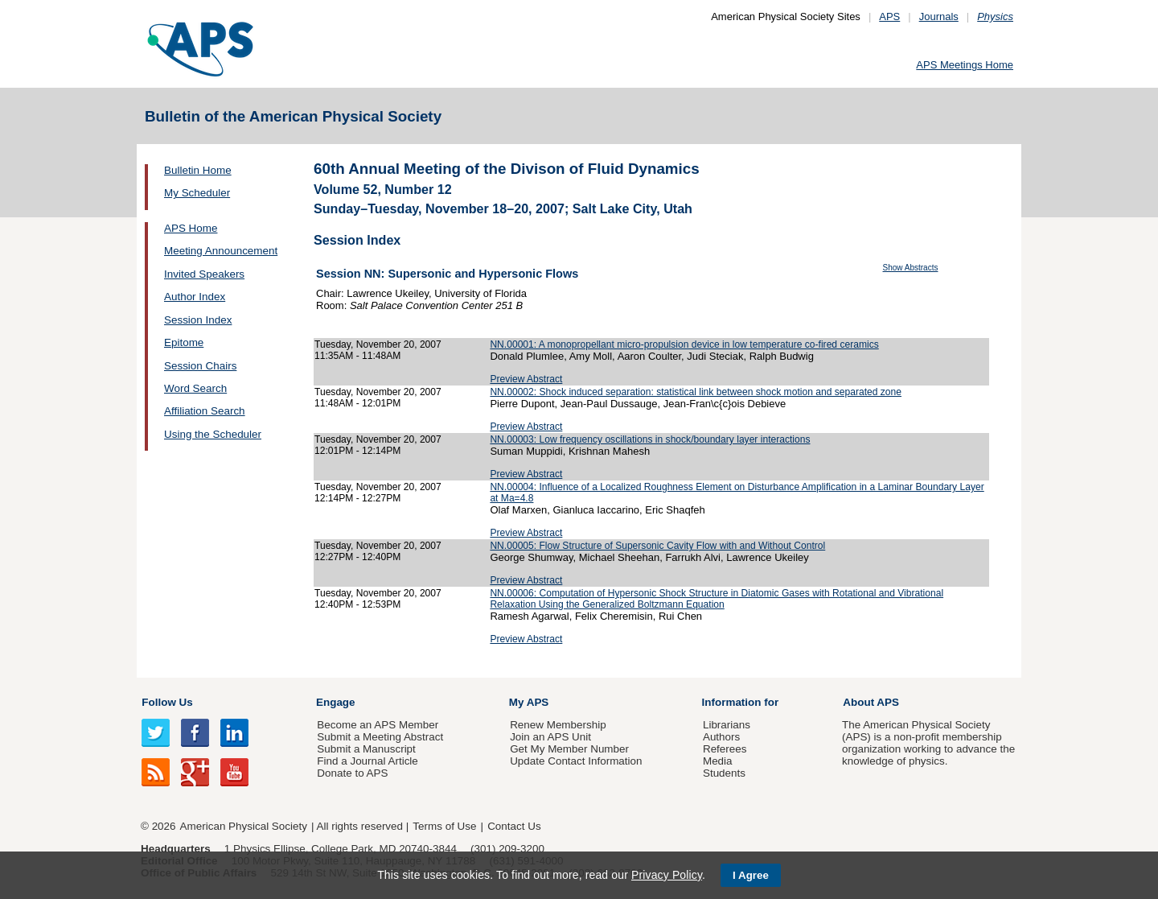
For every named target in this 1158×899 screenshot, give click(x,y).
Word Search (195, 388)
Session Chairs (200, 366)
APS (889, 16)
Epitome (183, 342)
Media (718, 761)
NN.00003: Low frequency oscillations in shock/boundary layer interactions (650, 439)
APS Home (190, 228)
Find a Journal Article (367, 761)
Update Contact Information (576, 761)
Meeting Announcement (220, 251)
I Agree (751, 875)
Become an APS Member (377, 725)
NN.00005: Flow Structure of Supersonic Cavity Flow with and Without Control (657, 545)
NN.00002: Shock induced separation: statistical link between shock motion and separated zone (695, 392)
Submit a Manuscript (366, 749)
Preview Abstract (526, 379)
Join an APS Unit (550, 737)
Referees (725, 749)
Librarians (726, 725)
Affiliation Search (204, 411)
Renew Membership (558, 725)
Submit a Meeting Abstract (380, 737)
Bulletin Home (198, 170)
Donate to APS (352, 773)
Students (724, 773)
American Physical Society (243, 826)
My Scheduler (197, 193)
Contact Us (513, 826)
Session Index (198, 320)
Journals (939, 16)
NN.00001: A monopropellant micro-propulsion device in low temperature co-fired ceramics (684, 344)
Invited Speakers (204, 274)
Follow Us (167, 702)
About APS (871, 702)
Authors (721, 737)
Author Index (194, 297)
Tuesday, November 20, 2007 (377, 344)
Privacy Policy (666, 874)
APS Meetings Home (964, 65)
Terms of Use (444, 826)
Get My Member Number (569, 749)
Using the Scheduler (212, 434)
